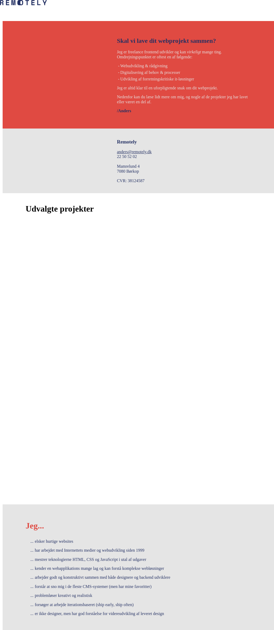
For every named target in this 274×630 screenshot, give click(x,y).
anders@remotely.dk (134, 152)
